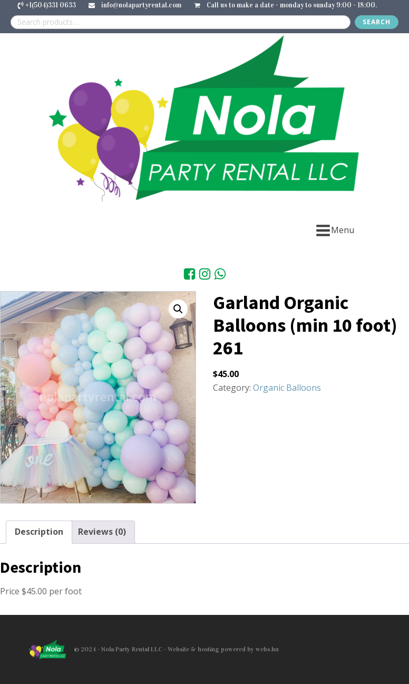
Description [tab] (39, 531)
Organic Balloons (287, 387)
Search (377, 21)
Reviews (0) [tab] (102, 531)
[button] (178, 309)
